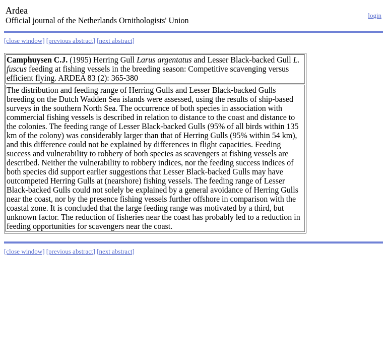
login (374, 15)
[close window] (24, 40)
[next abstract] (116, 40)
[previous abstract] (70, 40)
